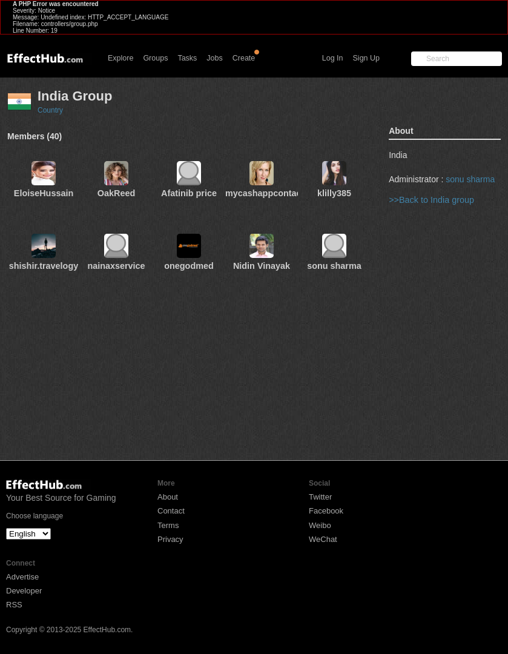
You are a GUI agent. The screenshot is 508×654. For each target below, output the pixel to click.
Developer (24, 590)
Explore (120, 58)
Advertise (22, 576)
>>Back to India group (431, 200)
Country (50, 110)
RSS (14, 604)
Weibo (320, 525)
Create (244, 58)
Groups (155, 58)
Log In (332, 58)
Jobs (214, 58)
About (167, 496)
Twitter (320, 496)
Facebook (326, 510)
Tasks (187, 58)
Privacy (170, 539)
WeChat (323, 539)
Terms (168, 525)
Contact (171, 510)
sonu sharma (470, 179)
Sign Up (366, 58)
